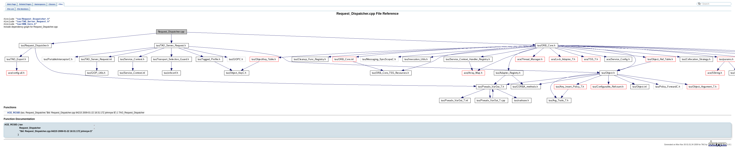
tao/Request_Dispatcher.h (33, 19)
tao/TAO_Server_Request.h (33, 22)
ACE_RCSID (13, 114)
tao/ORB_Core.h (26, 25)
